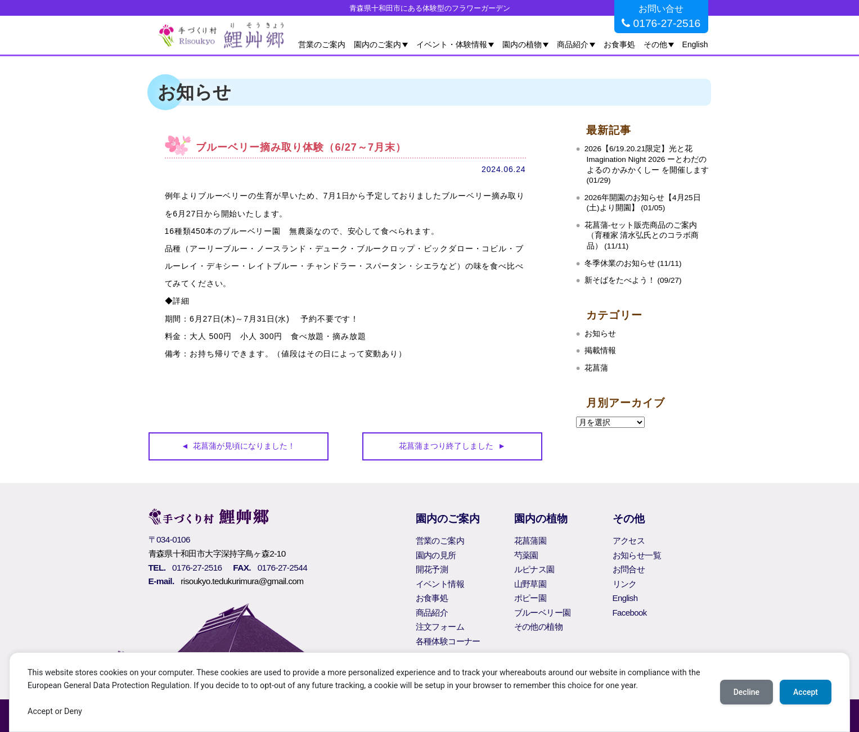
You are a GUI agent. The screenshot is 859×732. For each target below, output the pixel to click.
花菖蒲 (596, 368)
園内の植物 (522, 44)
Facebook (630, 612)
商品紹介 (572, 44)
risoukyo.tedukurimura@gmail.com (242, 581)
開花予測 (432, 569)
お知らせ (600, 333)
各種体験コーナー (448, 641)
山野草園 (530, 584)
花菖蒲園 (530, 540)
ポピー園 (530, 598)
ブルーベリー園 (542, 612)
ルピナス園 (534, 569)
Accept (805, 692)
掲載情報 (600, 350)
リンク (625, 584)
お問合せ (629, 569)
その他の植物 (538, 626)
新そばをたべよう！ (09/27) (633, 280)
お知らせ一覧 (637, 555)
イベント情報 (440, 584)
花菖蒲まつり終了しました (446, 445)
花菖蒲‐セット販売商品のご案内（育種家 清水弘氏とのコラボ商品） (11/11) (641, 235)
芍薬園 (526, 555)
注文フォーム (440, 626)
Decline (746, 692)
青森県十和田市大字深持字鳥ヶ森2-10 (217, 553)
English (695, 44)
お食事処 (619, 44)
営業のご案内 (321, 44)
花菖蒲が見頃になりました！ (244, 445)
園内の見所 (436, 555)
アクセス (629, 540)
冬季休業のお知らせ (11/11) (633, 263)
